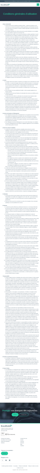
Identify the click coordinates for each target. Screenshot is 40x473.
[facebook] (6, 460)
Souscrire (4, 453)
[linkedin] (9, 460)
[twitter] (2, 460)
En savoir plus (33, 1)
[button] (38, 4)
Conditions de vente (20, 467)
